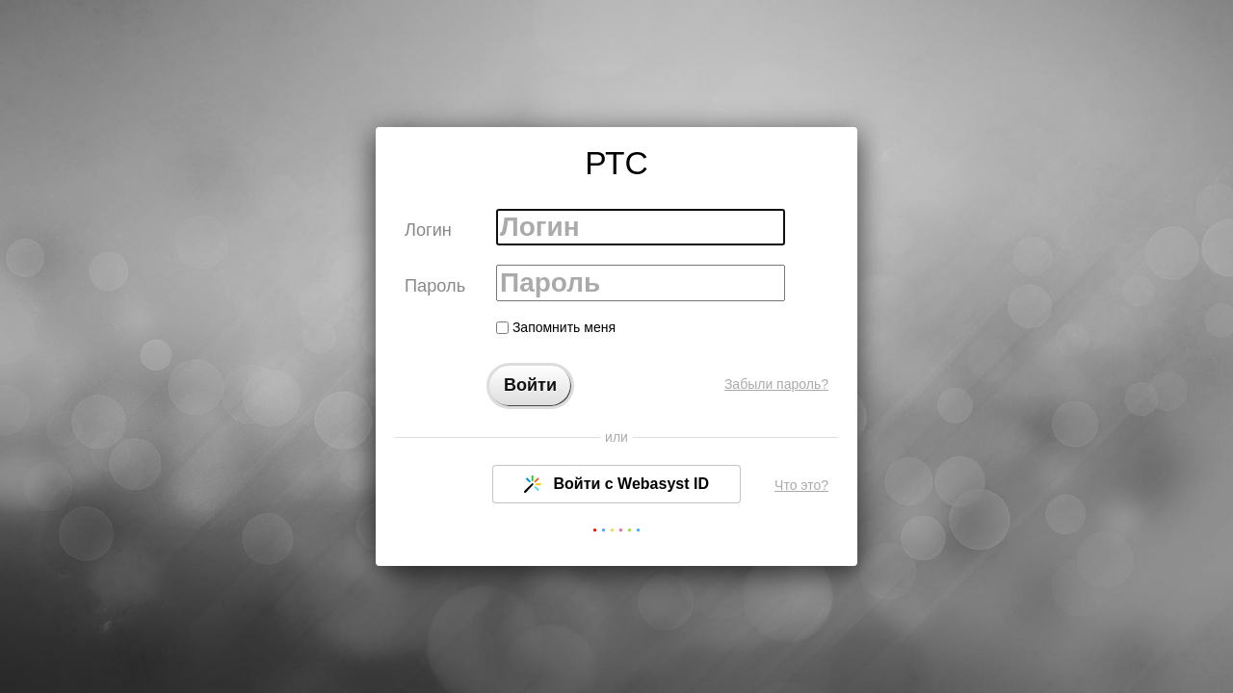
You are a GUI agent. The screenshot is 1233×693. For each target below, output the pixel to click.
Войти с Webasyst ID (616, 484)
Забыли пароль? (776, 384)
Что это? (801, 485)
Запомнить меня (556, 327)
